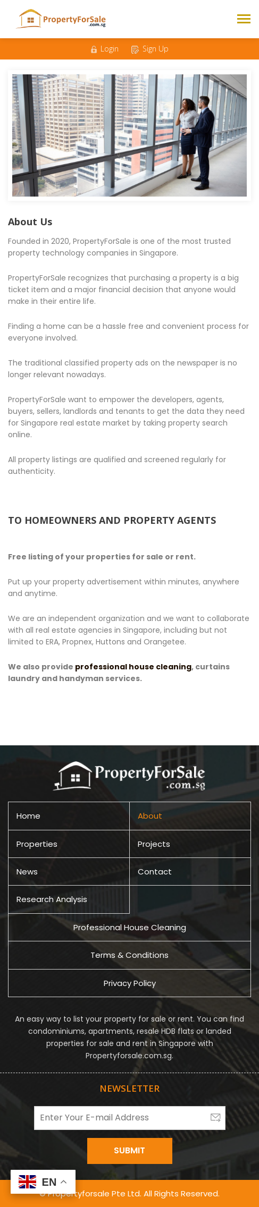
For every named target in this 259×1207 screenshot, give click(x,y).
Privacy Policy (130, 983)
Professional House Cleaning (129, 927)
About (150, 815)
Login (105, 49)
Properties (36, 843)
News (27, 871)
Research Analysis (51, 899)
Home (28, 815)
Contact (155, 871)
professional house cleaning (133, 666)
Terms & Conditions (129, 954)
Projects (154, 843)
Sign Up (150, 49)
